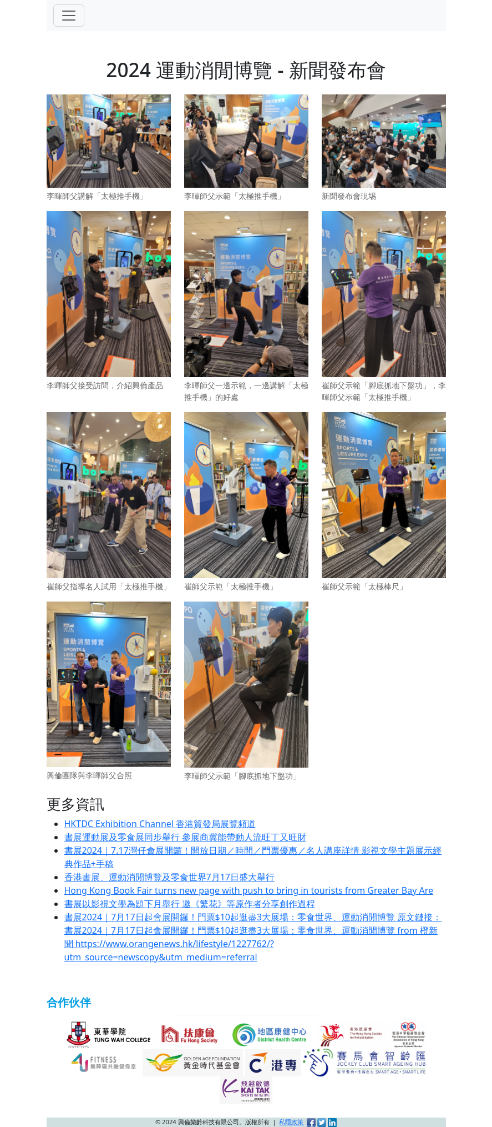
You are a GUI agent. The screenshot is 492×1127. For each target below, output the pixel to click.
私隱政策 (291, 1122)
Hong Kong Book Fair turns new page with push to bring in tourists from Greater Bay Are (249, 890)
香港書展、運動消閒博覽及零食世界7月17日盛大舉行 (169, 877)
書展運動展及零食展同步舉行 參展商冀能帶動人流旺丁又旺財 (185, 837)
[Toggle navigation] (68, 15)
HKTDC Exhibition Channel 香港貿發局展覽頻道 (160, 824)
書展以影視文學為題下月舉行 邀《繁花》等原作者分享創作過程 (189, 904)
